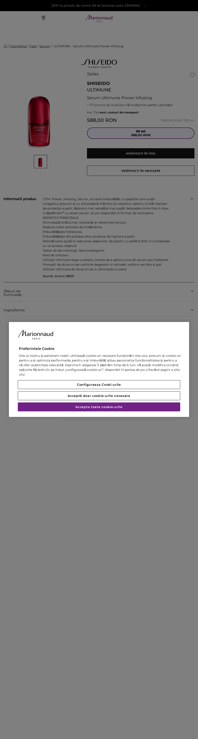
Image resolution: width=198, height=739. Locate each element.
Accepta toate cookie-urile (98, 407)
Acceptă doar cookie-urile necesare (99, 396)
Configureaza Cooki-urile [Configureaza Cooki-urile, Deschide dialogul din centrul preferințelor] (99, 385)
